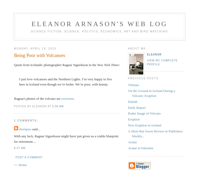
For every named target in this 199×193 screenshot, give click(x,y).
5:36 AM (57, 106)
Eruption (134, 119)
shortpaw (25, 129)
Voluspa (133, 85)
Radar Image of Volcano (144, 113)
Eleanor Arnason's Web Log (100, 24)
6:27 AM (19, 148)
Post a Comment (29, 157)
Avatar (132, 142)
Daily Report (137, 108)
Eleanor (154, 54)
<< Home (20, 165)
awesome (67, 99)
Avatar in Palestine (140, 148)
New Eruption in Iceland (144, 125)
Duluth (132, 102)
